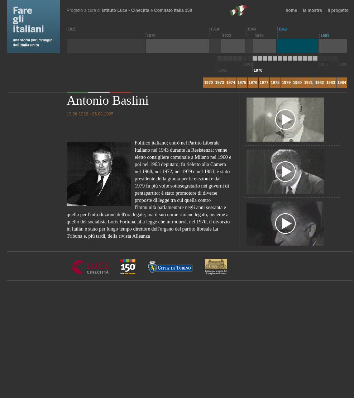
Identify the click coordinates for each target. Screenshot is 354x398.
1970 (208, 82)
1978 (275, 82)
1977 (264, 82)
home (291, 10)
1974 (230, 82)
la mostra (312, 10)
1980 (297, 82)
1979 (286, 82)
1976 (253, 82)
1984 (342, 82)
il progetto (338, 10)
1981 (308, 82)
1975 (242, 82)
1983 (330, 82)
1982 (319, 82)
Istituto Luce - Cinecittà (125, 10)
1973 (219, 82)
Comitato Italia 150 (173, 10)
